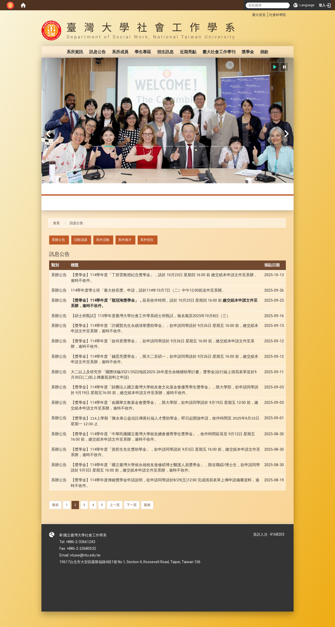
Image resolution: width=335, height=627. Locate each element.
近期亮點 (188, 51)
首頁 (56, 223)
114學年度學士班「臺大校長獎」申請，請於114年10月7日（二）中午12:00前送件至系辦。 (148, 290)
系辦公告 (58, 240)
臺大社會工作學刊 (218, 51)
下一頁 (132, 505)
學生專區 (143, 51)
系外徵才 (124, 240)
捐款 (264, 51)
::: (249, 14)
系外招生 (147, 240)
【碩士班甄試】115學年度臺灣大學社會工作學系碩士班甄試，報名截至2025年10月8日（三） (150, 316)
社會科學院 (277, 15)
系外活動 (102, 240)
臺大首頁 (259, 15)
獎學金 (248, 51)
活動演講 (80, 240)
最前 (55, 505)
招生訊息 (165, 51)
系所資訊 (75, 51)
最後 (147, 505)
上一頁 (115, 505)
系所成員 (120, 51)
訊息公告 (97, 51)
